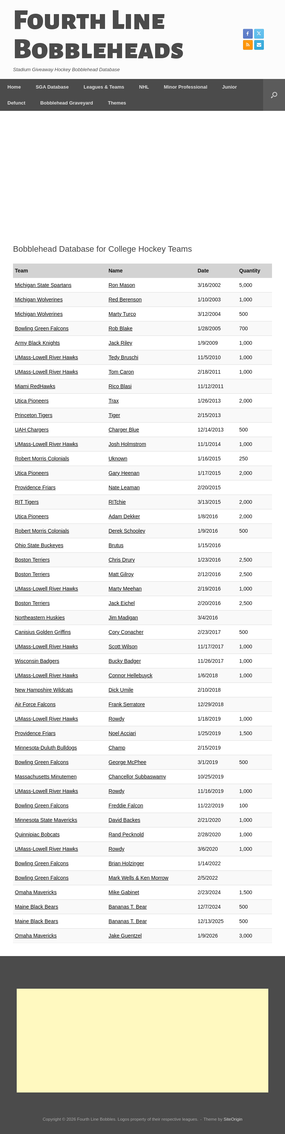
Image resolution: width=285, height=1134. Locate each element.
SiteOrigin (233, 1119)
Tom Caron (121, 372)
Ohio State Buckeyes (39, 545)
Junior (229, 87)
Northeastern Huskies (40, 618)
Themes (117, 103)
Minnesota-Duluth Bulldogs (46, 748)
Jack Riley (120, 343)
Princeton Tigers (33, 415)
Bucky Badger (124, 661)
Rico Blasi (119, 386)
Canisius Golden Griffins (43, 632)
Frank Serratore (126, 704)
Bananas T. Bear (127, 907)
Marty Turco (122, 314)
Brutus (115, 545)
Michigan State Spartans (43, 285)
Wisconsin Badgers (37, 661)
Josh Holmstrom (127, 444)
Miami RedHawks (35, 386)
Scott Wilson (122, 646)
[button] (274, 95)
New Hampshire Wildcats (44, 690)
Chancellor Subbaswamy (137, 777)
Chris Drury (121, 560)
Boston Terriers (32, 560)
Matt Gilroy (121, 574)
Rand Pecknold (126, 834)
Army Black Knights (37, 343)
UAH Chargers (32, 430)
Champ (116, 748)
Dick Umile (120, 690)
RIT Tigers (27, 502)
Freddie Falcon (125, 806)
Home (14, 87)
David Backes (124, 820)
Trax (113, 401)
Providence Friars (35, 487)
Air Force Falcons (35, 704)
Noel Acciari (122, 733)
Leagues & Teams (103, 87)
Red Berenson (125, 299)
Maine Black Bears (36, 907)
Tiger (114, 415)
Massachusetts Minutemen (46, 777)
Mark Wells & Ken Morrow (138, 878)
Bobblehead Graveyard (66, 103)
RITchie (117, 502)
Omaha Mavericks (36, 892)
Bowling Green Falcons (42, 328)
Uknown (117, 459)
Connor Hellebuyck (130, 675)
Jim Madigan (123, 618)
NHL (144, 87)
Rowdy (116, 719)
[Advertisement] (142, 179)
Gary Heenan (123, 473)
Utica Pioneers (32, 401)
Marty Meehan (124, 589)
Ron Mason (121, 285)
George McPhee (127, 762)
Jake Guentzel (125, 936)
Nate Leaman (124, 487)
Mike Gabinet (123, 892)
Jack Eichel (121, 603)
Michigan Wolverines (39, 299)
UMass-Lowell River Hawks (46, 357)
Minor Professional (185, 87)
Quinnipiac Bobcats (37, 834)
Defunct (16, 103)
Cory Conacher (125, 632)
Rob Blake (120, 328)
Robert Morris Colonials (42, 459)
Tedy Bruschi (123, 357)
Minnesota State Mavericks (46, 820)
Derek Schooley (126, 531)
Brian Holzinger (126, 863)
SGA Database (52, 87)
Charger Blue (123, 430)
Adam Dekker (124, 516)
